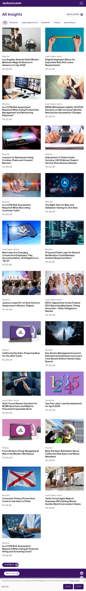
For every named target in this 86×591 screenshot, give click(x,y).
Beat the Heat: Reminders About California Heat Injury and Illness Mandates (62, 454)
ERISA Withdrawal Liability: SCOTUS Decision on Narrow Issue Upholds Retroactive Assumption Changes (64, 110)
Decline (68, 586)
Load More (9, 565)
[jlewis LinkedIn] (81, 573)
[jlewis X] (81, 577)
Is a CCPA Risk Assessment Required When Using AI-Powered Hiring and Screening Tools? (20, 549)
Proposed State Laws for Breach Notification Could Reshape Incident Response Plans (62, 255)
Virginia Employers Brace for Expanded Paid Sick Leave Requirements (60, 62)
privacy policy (74, 581)
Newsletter (45, 23)
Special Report (70, 23)
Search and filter (73, 14)
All (5, 23)
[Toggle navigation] (81, 3)
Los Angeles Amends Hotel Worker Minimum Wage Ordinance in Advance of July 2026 (20, 62)
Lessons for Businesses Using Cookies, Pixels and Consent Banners (17, 160)
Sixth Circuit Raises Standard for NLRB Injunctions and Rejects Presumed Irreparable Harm (19, 406)
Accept (78, 586)
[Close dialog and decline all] (84, 579)
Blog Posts (14, 23)
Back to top (10, 573)
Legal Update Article (30, 23)
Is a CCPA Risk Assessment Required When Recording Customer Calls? (16, 208)
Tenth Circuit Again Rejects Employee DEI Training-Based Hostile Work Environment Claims (63, 501)
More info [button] (5, 586)
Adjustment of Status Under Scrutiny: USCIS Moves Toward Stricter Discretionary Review (61, 160)
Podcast (57, 23)
